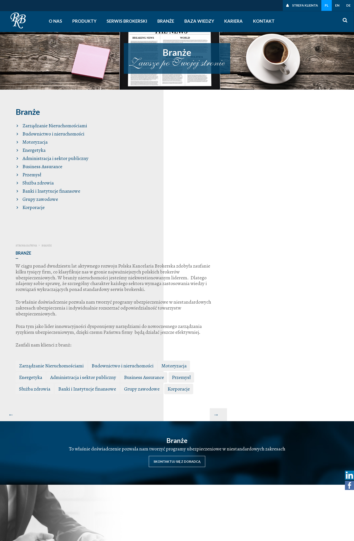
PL (326, 5)
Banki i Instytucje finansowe (50, 189)
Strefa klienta (305, 5)
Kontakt (264, 21)
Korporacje (32, 206)
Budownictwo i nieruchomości (52, 132)
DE (348, 5)
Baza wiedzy (200, 21)
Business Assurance (41, 165)
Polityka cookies (294, 506)
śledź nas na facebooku (232, 512)
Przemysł (30, 173)
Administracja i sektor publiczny (54, 157)
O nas (56, 21)
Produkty (85, 21)
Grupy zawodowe (38, 197)
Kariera (234, 21)
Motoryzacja (33, 140)
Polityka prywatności (297, 494)
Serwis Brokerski (128, 21)
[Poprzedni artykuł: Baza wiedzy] (150, 283)
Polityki (287, 500)
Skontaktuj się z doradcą (177, 329)
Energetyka (32, 148)
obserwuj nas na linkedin (234, 518)
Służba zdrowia (36, 181)
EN (337, 5)
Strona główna (166, 109)
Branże (167, 21)
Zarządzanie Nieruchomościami (53, 124)
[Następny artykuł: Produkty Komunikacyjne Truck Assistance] (345, 283)
